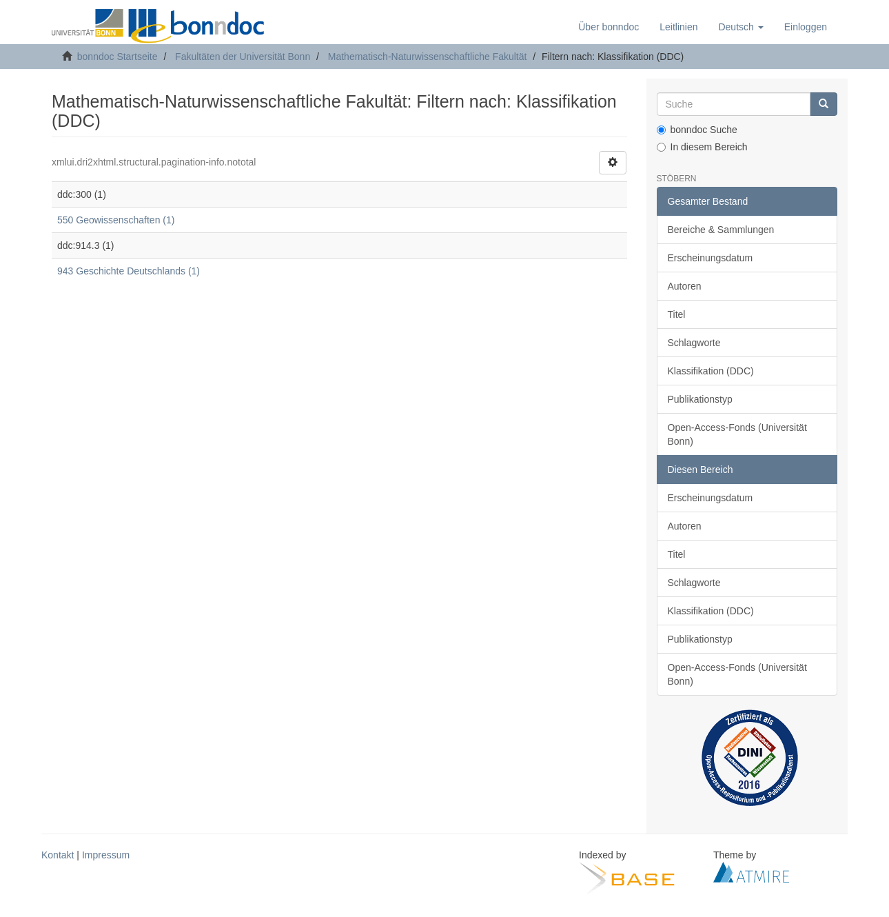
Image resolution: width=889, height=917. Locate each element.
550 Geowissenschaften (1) (115, 219)
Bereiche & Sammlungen (721, 229)
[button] (740, 27)
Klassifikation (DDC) (711, 370)
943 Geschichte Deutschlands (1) (128, 270)
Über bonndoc (608, 26)
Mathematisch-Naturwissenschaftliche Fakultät (427, 56)
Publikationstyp (700, 399)
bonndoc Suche (697, 129)
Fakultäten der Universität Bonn (242, 56)
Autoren (685, 286)
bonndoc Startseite (117, 56)
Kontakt (57, 854)
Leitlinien (678, 26)
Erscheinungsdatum (710, 257)
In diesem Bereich (702, 146)
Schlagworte (694, 342)
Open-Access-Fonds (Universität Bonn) (737, 434)
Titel (677, 314)
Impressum (106, 854)
